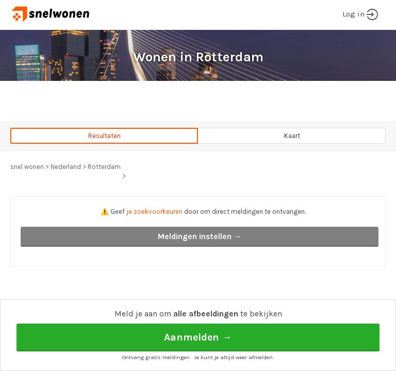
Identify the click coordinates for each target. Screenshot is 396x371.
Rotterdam (104, 167)
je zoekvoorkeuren (154, 211)
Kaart (292, 136)
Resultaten (104, 136)
